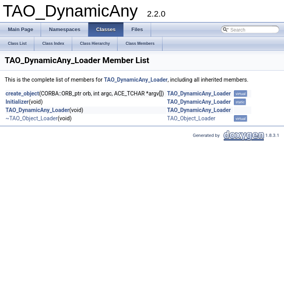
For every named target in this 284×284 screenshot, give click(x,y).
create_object (22, 93)
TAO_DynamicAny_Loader (136, 80)
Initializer (17, 102)
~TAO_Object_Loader (32, 118)
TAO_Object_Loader (191, 118)
